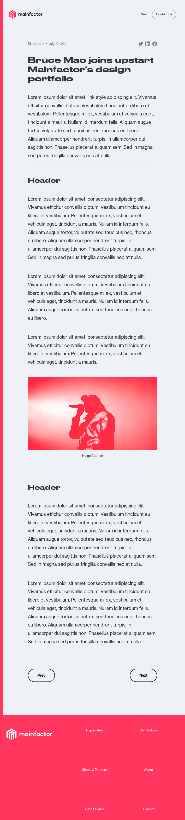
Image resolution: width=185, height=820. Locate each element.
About (148, 770)
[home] (26, 14)
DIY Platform (149, 730)
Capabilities (94, 730)
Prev (41, 675)
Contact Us (164, 14)
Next (143, 675)
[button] (144, 14)
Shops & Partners (94, 770)
